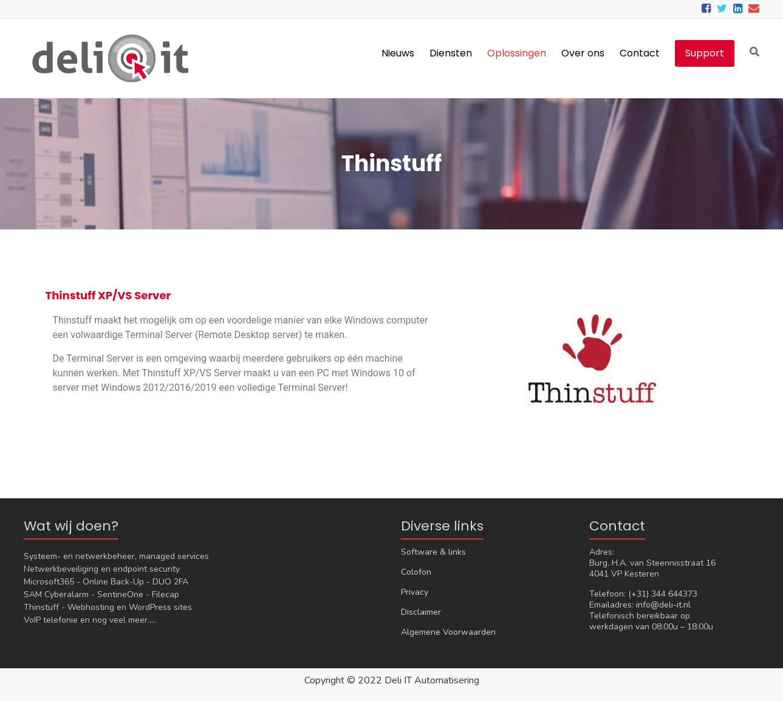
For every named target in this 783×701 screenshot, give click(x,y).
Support (704, 53)
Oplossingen (516, 53)
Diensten (450, 53)
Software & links (433, 552)
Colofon (416, 572)
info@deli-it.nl (663, 605)
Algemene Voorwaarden (448, 632)
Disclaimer (421, 612)
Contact (640, 53)
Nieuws (397, 53)
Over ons (582, 53)
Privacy (414, 592)
